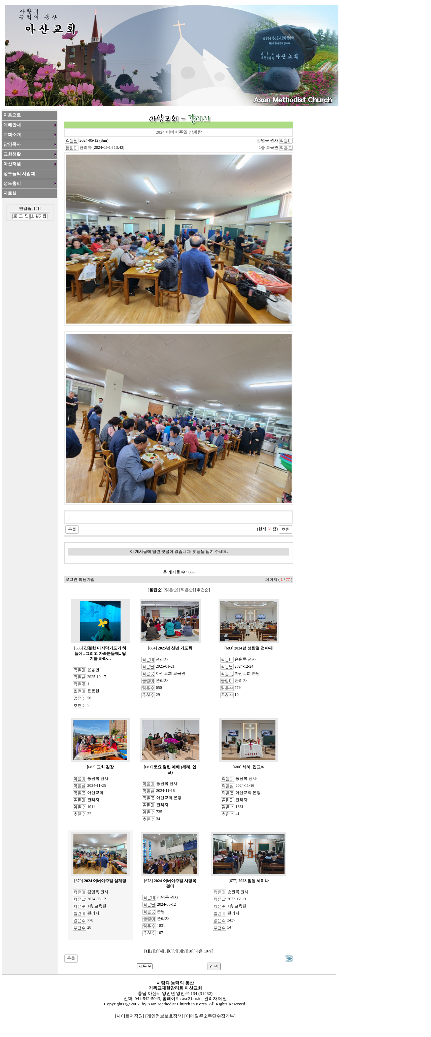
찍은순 (187, 590)
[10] (190, 951)
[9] (184, 951)
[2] (151, 951)
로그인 (71, 579)
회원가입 (86, 579)
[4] (161, 951)
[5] (165, 951)
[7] (175, 951)
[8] (179, 951)
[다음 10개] (203, 951)
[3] (156, 951)
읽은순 (171, 590)
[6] (170, 951)
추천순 (203, 590)
